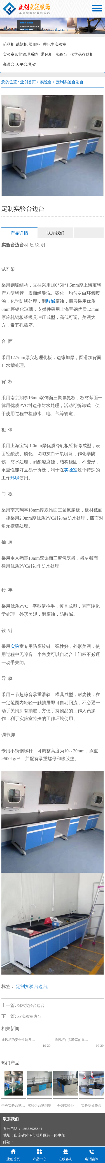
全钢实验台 (65, 1099)
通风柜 (47, 54)
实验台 (61, 54)
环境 (14, 478)
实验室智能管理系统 (20, 54)
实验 (14, 646)
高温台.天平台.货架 (19, 64)
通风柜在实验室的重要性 (73, 1040)
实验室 (71, 469)
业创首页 (28, 82)
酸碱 (50, 301)
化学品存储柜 (82, 54)
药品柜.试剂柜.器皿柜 (21, 44)
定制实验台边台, (32, 986)
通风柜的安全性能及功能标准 (19, 1040)
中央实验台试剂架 (13, 1099)
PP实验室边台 (29, 1016)
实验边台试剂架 (39, 1099)
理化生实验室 (54, 44)
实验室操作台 (91, 1099)
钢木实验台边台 (31, 1006)
